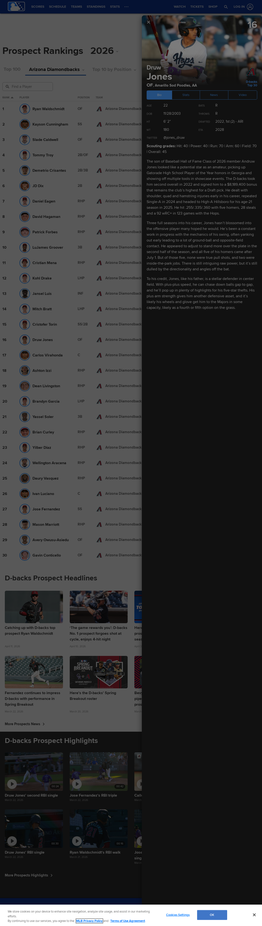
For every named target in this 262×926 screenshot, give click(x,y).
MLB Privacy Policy (89, 921)
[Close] (254, 914)
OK (212, 915)
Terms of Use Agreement (127, 921)
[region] (131, 915)
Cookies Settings (178, 915)
